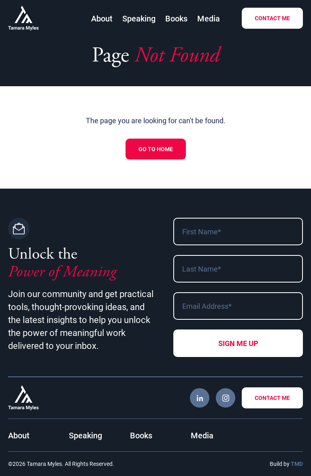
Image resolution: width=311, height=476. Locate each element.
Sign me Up (238, 343)
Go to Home (155, 149)
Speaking (139, 18)
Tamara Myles (23, 18)
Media (208, 18)
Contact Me (272, 18)
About (102, 18)
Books (176, 18)
